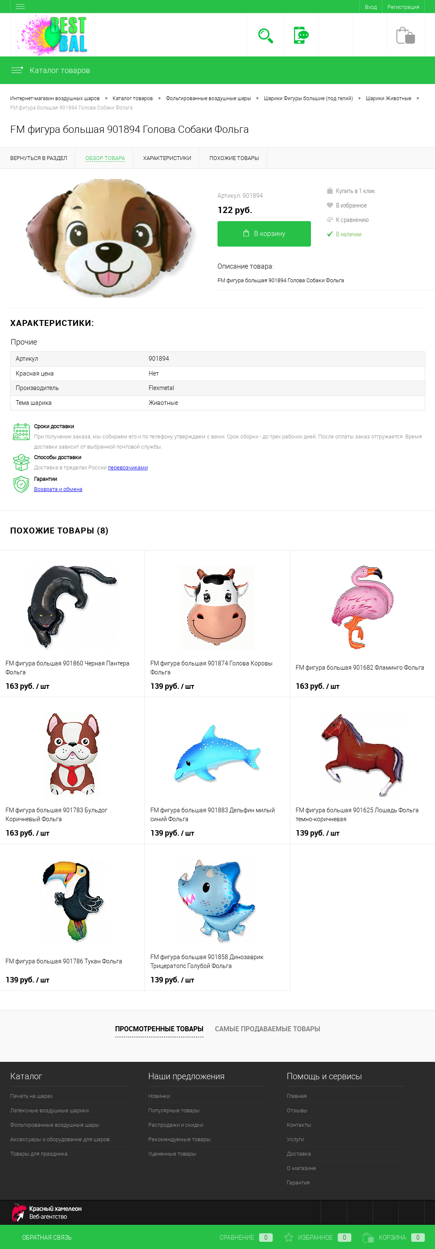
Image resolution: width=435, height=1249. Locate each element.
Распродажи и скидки (175, 1124)
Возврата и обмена (58, 488)
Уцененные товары (172, 1153)
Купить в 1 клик (350, 190)
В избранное (346, 205)
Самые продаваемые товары (267, 1027)
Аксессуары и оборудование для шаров (60, 1138)
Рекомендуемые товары (179, 1138)
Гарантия (298, 1182)
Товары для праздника (39, 1153)
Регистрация (403, 7)
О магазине (301, 1167)
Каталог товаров (50, 70)
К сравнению (347, 219)
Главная (297, 1095)
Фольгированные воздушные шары (54, 1124)
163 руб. (27, 685)
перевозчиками (128, 466)
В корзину (264, 234)
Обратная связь (41, 1237)
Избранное (317, 1237)
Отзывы (297, 1109)
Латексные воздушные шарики (49, 1109)
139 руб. (172, 685)
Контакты (299, 1124)
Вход (371, 7)
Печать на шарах (31, 1095)
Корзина (394, 1237)
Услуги (295, 1138)
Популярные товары (174, 1109)
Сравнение (239, 1237)
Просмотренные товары (159, 1027)
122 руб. (235, 209)
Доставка (299, 1153)
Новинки (159, 1095)
